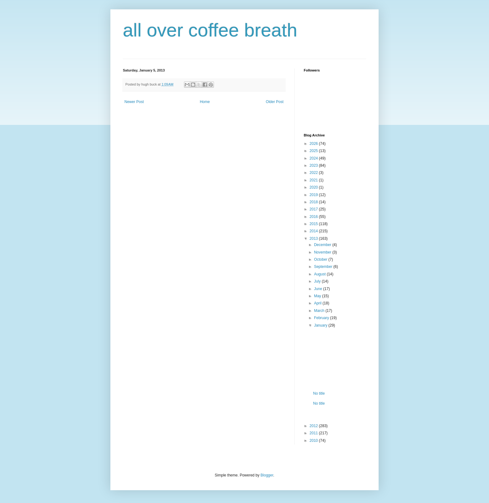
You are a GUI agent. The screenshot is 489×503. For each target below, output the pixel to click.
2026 (314, 143)
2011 (314, 433)
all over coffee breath (210, 30)
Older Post (274, 102)
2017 (314, 209)
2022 (314, 172)
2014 (314, 231)
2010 (314, 440)
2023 (314, 165)
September (323, 266)
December (323, 245)
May (318, 296)
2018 (314, 202)
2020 (314, 187)
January (321, 325)
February (322, 318)
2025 (314, 151)
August (320, 274)
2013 (314, 238)
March (320, 310)
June (318, 289)
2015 (314, 224)
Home (205, 102)
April (318, 303)
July (318, 281)
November (323, 252)
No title (319, 393)
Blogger (266, 475)
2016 (314, 217)
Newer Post (134, 102)
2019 (314, 195)
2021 (314, 180)
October (321, 259)
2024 (314, 158)
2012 (314, 426)
